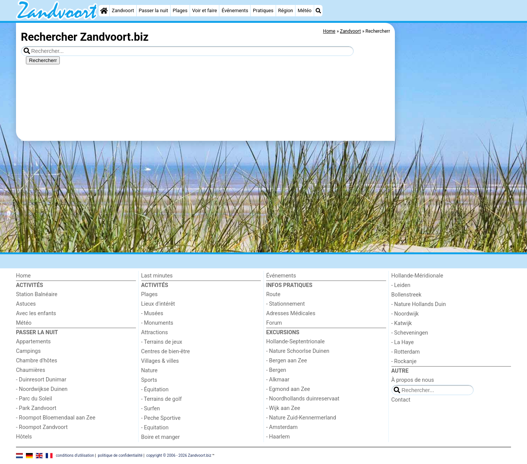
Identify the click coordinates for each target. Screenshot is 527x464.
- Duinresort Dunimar (41, 379)
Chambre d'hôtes (36, 360)
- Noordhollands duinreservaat (302, 398)
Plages (180, 10)
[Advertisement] (454, 198)
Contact (400, 400)
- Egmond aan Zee (288, 389)
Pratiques (263, 10)
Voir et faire (204, 10)
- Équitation (155, 389)
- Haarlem (278, 437)
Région (285, 10)
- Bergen (276, 370)
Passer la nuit (153, 10)
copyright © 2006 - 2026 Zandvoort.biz (178, 455)
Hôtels (24, 437)
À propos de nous (412, 380)
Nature (149, 370)
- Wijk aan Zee (283, 408)
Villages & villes (160, 361)
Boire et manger (160, 437)
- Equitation (155, 427)
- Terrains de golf (161, 399)
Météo (304, 10)
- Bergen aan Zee (286, 360)
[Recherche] (318, 10)
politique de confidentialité (120, 455)
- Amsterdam (282, 427)
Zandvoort (123, 10)
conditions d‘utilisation (75, 455)
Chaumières (30, 370)
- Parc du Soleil (34, 398)
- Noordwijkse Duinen (41, 389)
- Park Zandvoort (36, 408)
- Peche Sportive (161, 418)
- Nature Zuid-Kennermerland (301, 418)
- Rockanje (404, 361)
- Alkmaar (277, 379)
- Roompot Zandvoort (42, 427)
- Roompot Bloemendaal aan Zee (55, 418)
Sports (149, 380)
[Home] (104, 10)
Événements (235, 10)
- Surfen (150, 408)
